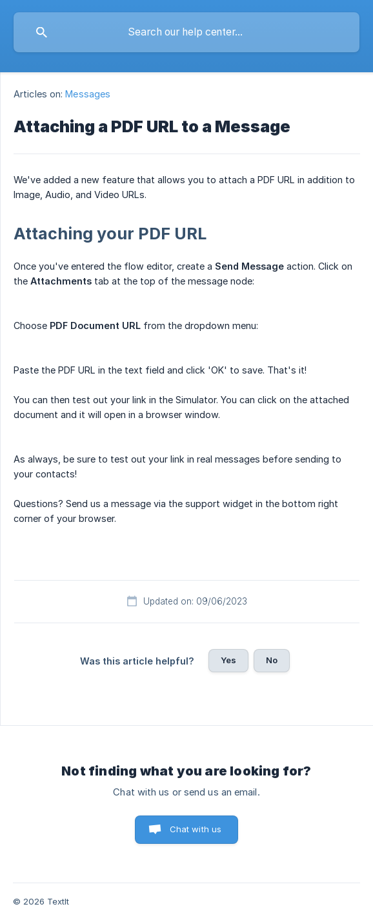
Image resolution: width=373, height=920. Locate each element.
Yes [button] (228, 660)
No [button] (271, 660)
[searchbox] (186, 32)
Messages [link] (87, 93)
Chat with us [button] (196, 829)
